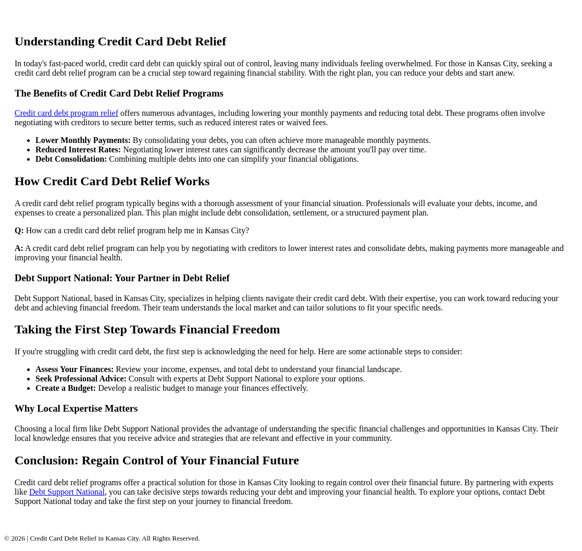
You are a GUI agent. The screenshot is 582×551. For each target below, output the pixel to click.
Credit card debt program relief (66, 113)
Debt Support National (67, 491)
